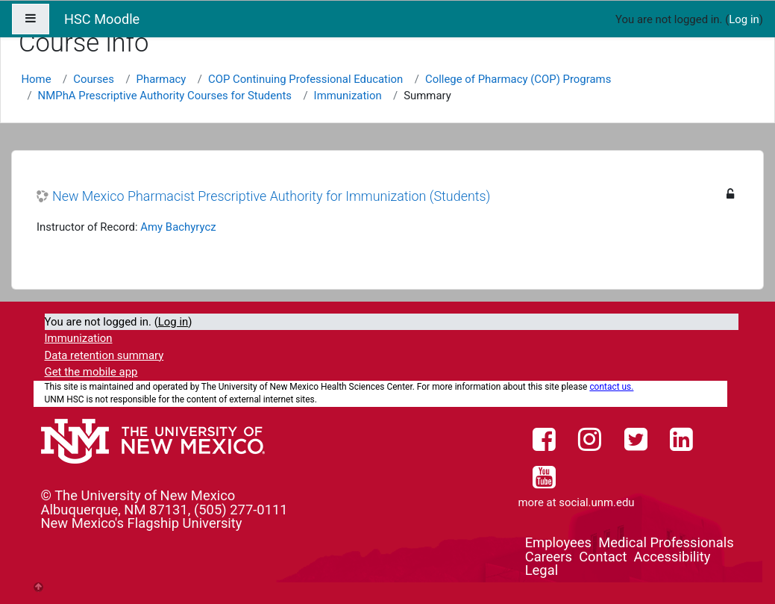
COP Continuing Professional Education (305, 79)
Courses (93, 79)
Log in (744, 19)
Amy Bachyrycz (178, 227)
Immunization (348, 95)
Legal (541, 570)
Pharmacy (161, 79)
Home (36, 79)
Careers (548, 556)
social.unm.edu (596, 502)
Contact (603, 556)
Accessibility (672, 556)
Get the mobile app (91, 372)
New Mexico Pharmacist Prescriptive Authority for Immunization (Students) (271, 196)
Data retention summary (104, 355)
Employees (558, 542)
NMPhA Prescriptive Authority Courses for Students (165, 95)
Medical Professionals (665, 542)
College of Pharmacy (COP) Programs (518, 79)
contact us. (611, 387)
